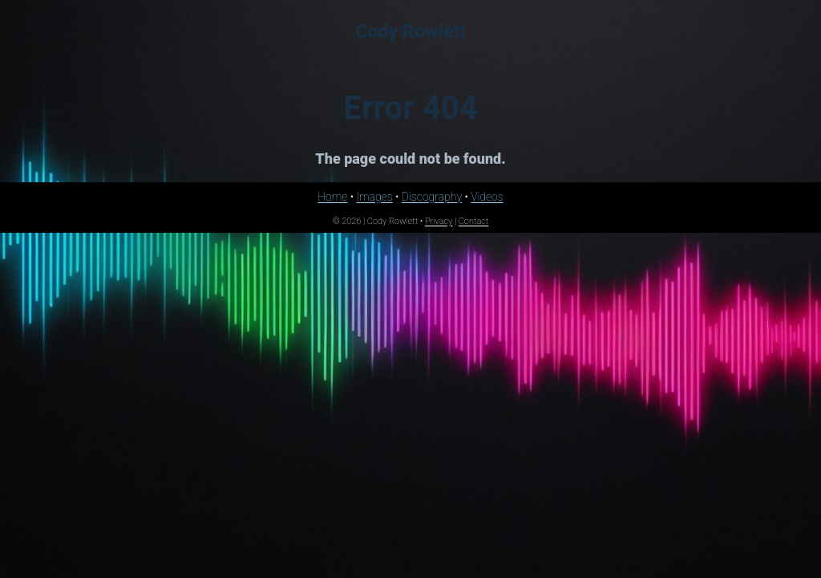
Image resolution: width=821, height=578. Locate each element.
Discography (432, 196)
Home (332, 196)
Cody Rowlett (410, 31)
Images (374, 196)
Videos (487, 196)
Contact (474, 221)
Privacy (438, 221)
